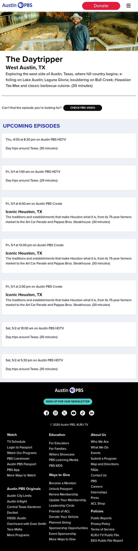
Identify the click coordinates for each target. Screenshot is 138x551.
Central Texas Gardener (24, 507)
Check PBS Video (82, 107)
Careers (96, 487)
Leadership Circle (62, 506)
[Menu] (128, 6)
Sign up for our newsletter (68, 401)
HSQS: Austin (16, 518)
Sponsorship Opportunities (68, 528)
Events (96, 453)
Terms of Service (103, 529)
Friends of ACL (59, 511)
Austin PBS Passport (21, 464)
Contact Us (99, 475)
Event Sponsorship (62, 534)
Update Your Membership (67, 500)
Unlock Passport (60, 489)
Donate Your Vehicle (64, 517)
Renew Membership (63, 494)
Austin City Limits (19, 496)
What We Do (100, 447)
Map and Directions (105, 464)
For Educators (59, 443)
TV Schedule (16, 442)
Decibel (12, 513)
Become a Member (62, 483)
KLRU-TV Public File (105, 535)
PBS (94, 481)
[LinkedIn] (91, 413)
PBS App (13, 470)
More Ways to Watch (21, 475)
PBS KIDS (56, 466)
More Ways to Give (62, 539)
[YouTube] (73, 413)
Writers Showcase (62, 454)
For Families (57, 449)
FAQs (94, 470)
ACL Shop (98, 504)
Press (95, 498)
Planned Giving (60, 523)
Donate (101, 6)
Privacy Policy (100, 524)
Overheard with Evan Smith (26, 524)
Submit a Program (104, 459)
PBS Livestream (18, 459)
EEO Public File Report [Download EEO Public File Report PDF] (107, 541)
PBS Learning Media (63, 460)
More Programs (18, 535)
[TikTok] (82, 413)
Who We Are (100, 442)
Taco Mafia (14, 529)
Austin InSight (17, 501)
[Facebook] (46, 413)
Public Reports (101, 518)
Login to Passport (19, 447)
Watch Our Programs (22, 453)
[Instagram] (55, 413)
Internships (99, 492)
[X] (64, 413)
